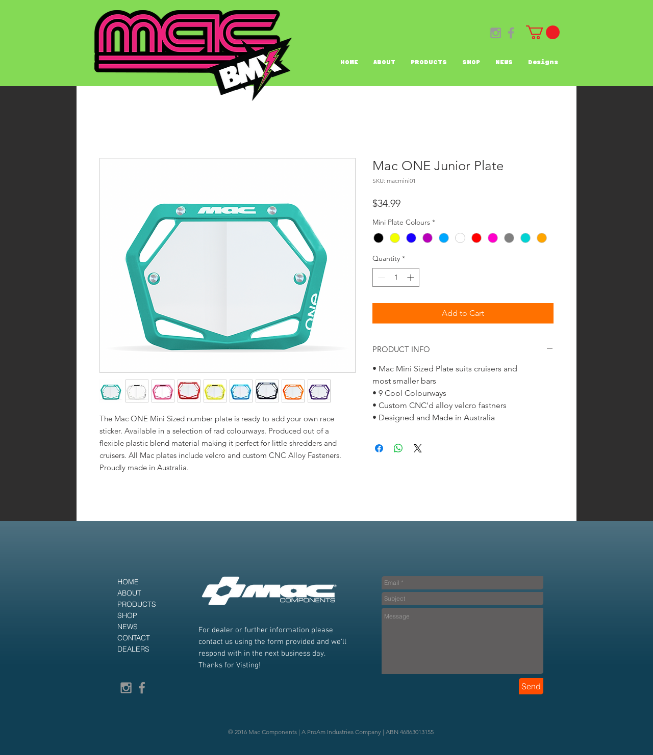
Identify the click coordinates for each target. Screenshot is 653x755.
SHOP (127, 615)
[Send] (531, 686)
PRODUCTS (136, 604)
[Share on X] (418, 448)
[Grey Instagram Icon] (495, 32)
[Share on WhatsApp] (398, 448)
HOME (128, 581)
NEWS (127, 626)
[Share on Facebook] (379, 448)
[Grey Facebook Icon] (511, 32)
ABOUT (129, 593)
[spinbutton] (396, 277)
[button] (543, 32)
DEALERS (133, 649)
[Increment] (411, 277)
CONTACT (133, 637)
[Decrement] (380, 277)
